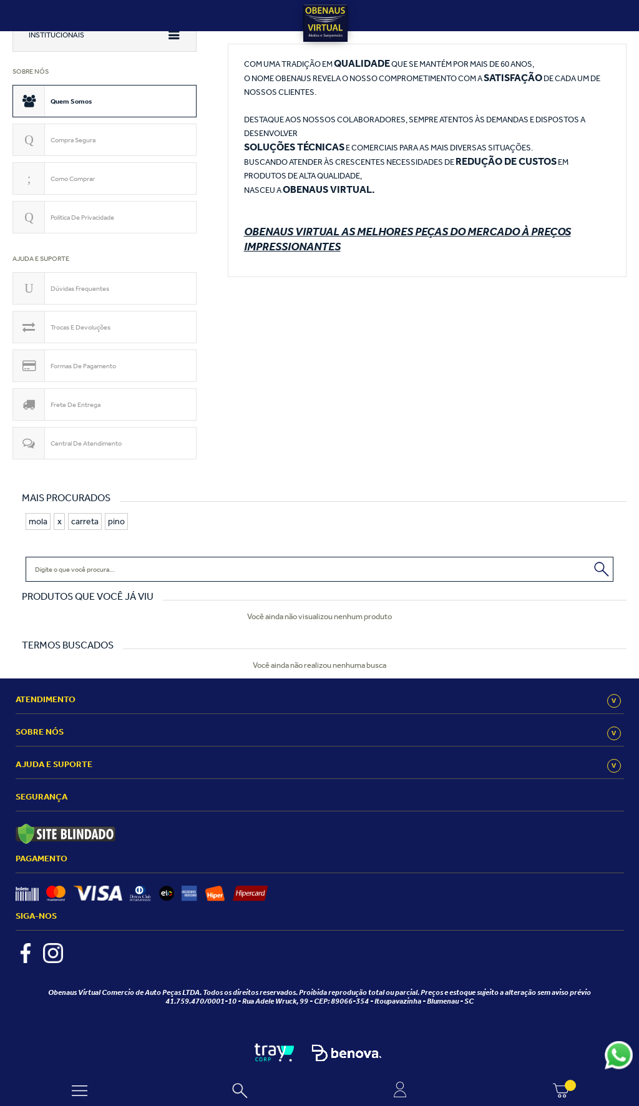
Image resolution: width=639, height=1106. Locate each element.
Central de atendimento (86, 443)
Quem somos (71, 101)
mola (38, 521)
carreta (85, 521)
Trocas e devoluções (80, 327)
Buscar (602, 568)
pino (116, 521)
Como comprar (73, 178)
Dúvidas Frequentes (80, 288)
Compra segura (73, 139)
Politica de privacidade (82, 217)
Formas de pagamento (83, 365)
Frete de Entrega (75, 404)
